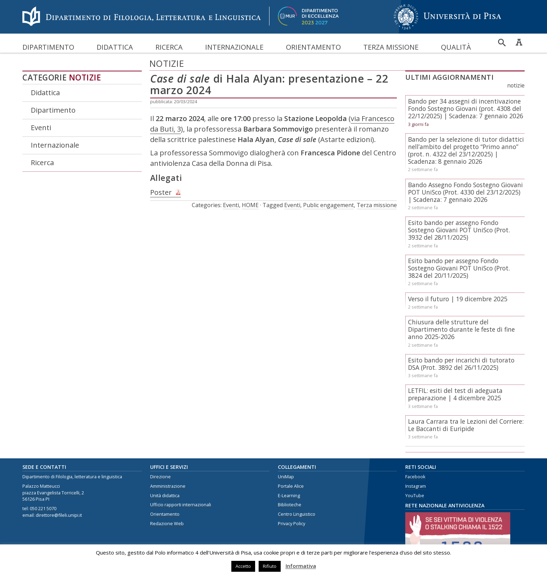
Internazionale (234, 47)
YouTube (414, 496)
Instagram (415, 486)
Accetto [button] (243, 566)
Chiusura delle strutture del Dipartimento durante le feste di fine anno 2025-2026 (461, 329)
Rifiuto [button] (269, 566)
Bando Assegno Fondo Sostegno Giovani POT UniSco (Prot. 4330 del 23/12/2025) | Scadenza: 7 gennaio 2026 (465, 192)
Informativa (301, 565)
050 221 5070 (43, 509)
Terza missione (391, 47)
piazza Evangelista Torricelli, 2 (53, 493)
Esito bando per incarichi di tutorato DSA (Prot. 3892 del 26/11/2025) (461, 364)
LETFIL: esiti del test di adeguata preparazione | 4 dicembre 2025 (455, 394)
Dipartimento (48, 47)
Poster (161, 192)
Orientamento (313, 47)
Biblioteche (289, 505)
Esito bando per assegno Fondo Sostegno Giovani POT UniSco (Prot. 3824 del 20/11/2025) (459, 268)
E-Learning (289, 496)
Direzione (160, 477)
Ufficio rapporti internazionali (180, 505)
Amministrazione (167, 486)
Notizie (85, 77)
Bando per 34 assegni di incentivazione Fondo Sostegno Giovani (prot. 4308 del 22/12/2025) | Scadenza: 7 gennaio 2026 (465, 108)
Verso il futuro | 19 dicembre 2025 (457, 299)
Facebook (415, 477)
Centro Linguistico (296, 514)
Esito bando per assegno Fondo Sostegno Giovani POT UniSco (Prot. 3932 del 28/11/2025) (459, 229)
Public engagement (328, 205)
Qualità (456, 47)
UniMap (286, 477)
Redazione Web (167, 524)
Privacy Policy (291, 524)
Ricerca (169, 47)
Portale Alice (291, 486)
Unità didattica (165, 496)
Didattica (115, 47)
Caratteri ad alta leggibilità (519, 42)
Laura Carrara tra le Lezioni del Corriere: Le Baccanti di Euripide (466, 425)
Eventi (41, 127)
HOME (250, 205)
